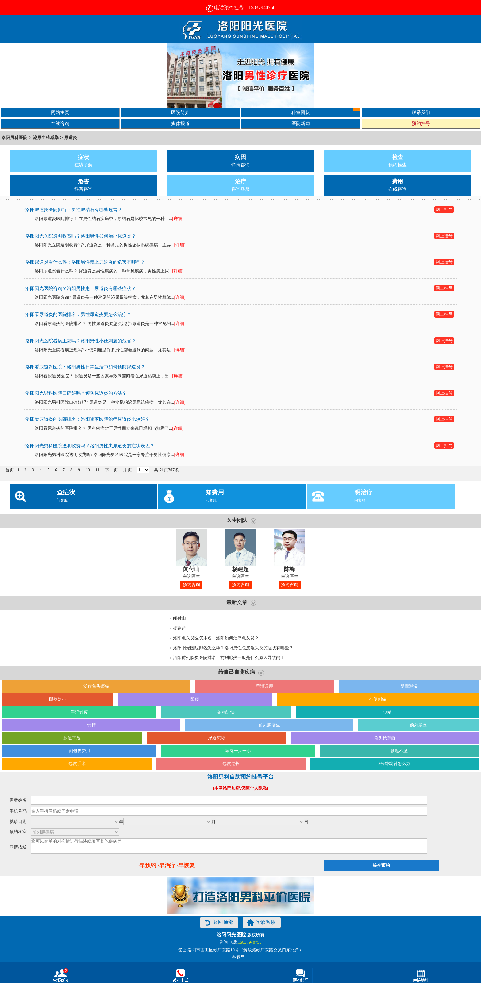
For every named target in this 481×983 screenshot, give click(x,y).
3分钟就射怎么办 (394, 763)
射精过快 (226, 712)
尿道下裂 (72, 738)
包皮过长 (231, 763)
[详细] (177, 218)
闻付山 (179, 618)
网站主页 (60, 112)
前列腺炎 (418, 725)
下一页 (111, 470)
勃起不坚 (399, 751)
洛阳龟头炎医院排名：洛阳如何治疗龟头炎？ (216, 638)
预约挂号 (421, 123)
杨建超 (179, 628)
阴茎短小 (57, 699)
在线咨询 (60, 123)
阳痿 (194, 699)
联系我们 (421, 112)
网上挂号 (444, 209)
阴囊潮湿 (409, 686)
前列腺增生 (269, 725)
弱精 (91, 725)
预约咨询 (191, 584)
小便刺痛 (377, 699)
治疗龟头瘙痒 (96, 686)
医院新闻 (300, 123)
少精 (387, 712)
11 (97, 470)
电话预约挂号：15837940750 (240, 7)
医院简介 (180, 112)
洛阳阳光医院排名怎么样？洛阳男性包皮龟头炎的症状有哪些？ (233, 648)
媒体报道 (180, 123)
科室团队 (325, 111)
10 (88, 470)
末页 (127, 470)
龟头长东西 (384, 738)
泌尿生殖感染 (46, 137)
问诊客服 (261, 922)
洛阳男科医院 (14, 137)
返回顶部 (219, 922)
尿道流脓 (216, 738)
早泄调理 (264, 686)
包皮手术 (77, 763)
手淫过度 (79, 712)
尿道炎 (70, 137)
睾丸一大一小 (238, 751)
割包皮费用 (79, 751)
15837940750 (249, 942)
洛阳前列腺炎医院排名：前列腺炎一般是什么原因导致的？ (229, 657)
